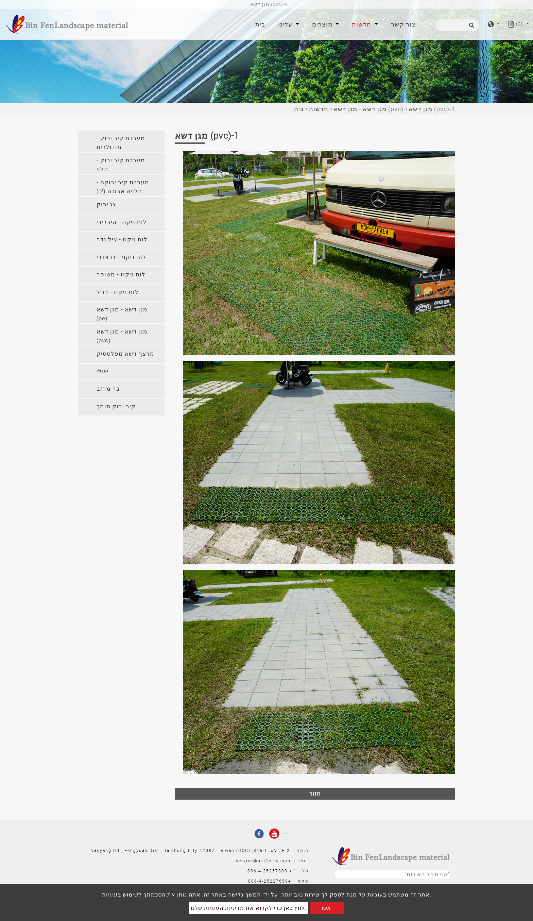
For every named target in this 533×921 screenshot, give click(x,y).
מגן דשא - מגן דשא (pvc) (368, 109)
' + (292, 871)
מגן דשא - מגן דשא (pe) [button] (122, 314)
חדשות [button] (362, 24)
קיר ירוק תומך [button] (116, 406)
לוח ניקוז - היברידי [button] (122, 222)
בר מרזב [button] (108, 388)
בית (261, 23)
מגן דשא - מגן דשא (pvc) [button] (122, 336)
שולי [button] (102, 371)
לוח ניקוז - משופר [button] (121, 274)
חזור (315, 793)
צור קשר (403, 24)
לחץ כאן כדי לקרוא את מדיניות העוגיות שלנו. (249, 908)
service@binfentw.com (263, 860)
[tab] (121, 141)
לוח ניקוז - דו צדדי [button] (121, 257)
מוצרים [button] (323, 24)
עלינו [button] (286, 24)
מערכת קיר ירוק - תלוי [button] (121, 164)
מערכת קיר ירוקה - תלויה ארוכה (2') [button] (123, 186)
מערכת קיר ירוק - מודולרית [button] (121, 142)
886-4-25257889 (267, 871)
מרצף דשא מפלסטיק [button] (125, 353)
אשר (325, 908)
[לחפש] (457, 25)
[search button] (470, 27)
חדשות (318, 109)
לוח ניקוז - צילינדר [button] (122, 239)
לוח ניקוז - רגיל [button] (118, 292)
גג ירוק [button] (106, 204)
